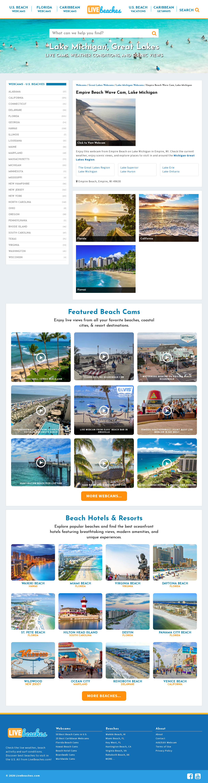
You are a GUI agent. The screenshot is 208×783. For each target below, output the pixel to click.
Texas (37, 239)
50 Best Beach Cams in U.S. (71, 734)
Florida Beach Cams (67, 742)
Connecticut (37, 104)
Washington (37, 251)
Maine (37, 147)
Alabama (37, 92)
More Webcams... (104, 496)
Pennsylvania (37, 220)
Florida (37, 116)
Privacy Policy (164, 751)
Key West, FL (113, 742)
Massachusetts (37, 159)
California (37, 98)
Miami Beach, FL (115, 738)
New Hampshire (37, 184)
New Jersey (37, 190)
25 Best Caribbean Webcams (72, 738)
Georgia (37, 122)
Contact (160, 738)
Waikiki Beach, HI (116, 734)
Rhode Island (37, 227)
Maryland (37, 153)
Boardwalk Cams (65, 755)
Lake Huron (127, 171)
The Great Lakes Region (94, 168)
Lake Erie (168, 168)
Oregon (37, 214)
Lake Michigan (87, 171)
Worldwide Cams (65, 759)
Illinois (37, 135)
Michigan (37, 165)
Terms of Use (163, 746)
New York (37, 196)
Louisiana (37, 141)
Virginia (37, 245)
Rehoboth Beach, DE (118, 755)
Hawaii (37, 128)
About (159, 734)
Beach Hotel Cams (66, 751)
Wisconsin (37, 257)
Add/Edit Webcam (166, 742)
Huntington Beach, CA (118, 746)
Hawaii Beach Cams (67, 746)
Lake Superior (129, 168)
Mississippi (37, 177)
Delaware (37, 110)
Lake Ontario (171, 171)
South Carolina (37, 233)
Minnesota (37, 171)
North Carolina (37, 202)
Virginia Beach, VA (116, 751)
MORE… (110, 759)
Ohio (37, 208)
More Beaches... (104, 696)
